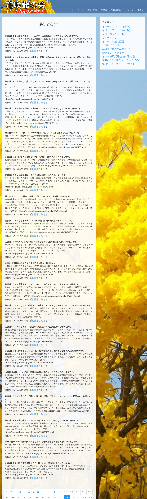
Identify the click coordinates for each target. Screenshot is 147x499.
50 (80, 484)
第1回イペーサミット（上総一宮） (117, 52)
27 (49, 480)
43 (43, 484)
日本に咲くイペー (110, 40)
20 (12, 480)
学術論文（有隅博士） (112, 46)
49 (75, 484)
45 (54, 484)
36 (7, 484)
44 (49, 484)
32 (75, 480)
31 (69, 480)
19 (7, 480)
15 (70, 475)
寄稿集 (104, 10)
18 (86, 475)
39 (22, 484)
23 (28, 480)
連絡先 (140, 10)
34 (85, 480)
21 (17, 480)
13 (60, 475)
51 (85, 484)
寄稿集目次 (116, 10)
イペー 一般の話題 (111, 37)
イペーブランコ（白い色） (114, 29)
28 (54, 480)
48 (69, 484)
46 (59, 484)
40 (28, 484)
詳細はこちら (37, 50)
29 (59, 480)
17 (81, 475)
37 (12, 484)
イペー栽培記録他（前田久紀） (115, 49)
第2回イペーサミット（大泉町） (116, 55)
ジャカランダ (108, 35)
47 (64, 484)
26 (43, 480)
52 (90, 484)
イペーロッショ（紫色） (113, 32)
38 (17, 484)
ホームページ (77, 10)
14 (65, 475)
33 (80, 480)
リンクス (129, 10)
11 (49, 475)
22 (22, 480)
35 (90, 480)
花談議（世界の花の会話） (114, 43)
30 (64, 480)
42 (38, 484)
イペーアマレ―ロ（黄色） (114, 26)
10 (44, 475)
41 (33, 484)
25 (38, 480)
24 (33, 480)
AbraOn (42, 496)
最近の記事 (92, 10)
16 (75, 475)
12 (54, 475)
